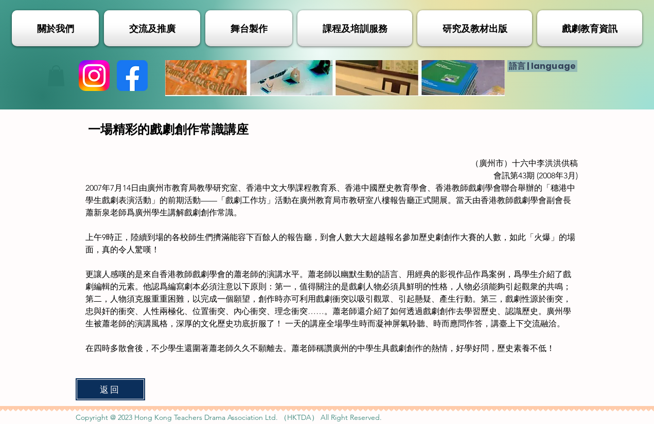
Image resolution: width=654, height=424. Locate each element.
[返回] (110, 389)
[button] (56, 75)
